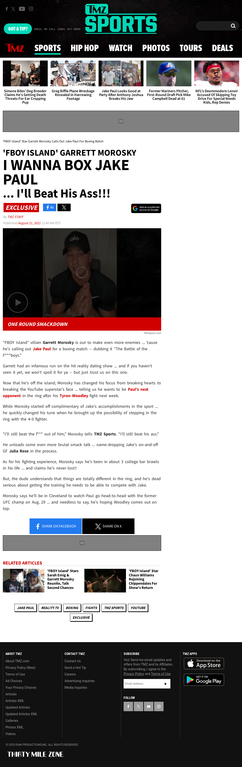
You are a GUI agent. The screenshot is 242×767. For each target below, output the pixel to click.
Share (55, 526)
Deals (222, 48)
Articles (11, 694)
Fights (91, 607)
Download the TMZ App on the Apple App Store (204, 664)
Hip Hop (85, 48)
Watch (120, 48)
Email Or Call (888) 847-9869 (57, 29)
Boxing (72, 607)
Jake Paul (25, 607)
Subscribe (165, 683)
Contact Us (73, 661)
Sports (48, 48)
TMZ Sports (113, 607)
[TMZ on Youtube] (22, 9)
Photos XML (14, 727)
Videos (10, 734)
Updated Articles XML (21, 714)
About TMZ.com (17, 661)
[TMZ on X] (14, 9)
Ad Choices (13, 681)
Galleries (11, 721)
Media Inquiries (76, 687)
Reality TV (50, 607)
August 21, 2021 (29, 223)
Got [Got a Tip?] (17, 29)
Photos (156, 48)
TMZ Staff (15, 217)
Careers (70, 674)
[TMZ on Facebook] (7, 9)
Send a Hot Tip (75, 668)
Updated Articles (17, 707)
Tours (191, 48)
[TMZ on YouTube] (148, 706)
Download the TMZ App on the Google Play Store (204, 680)
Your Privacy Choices (20, 687)
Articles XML (14, 701)
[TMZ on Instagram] (31, 9)
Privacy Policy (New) (20, 668)
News (14, 48)
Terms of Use (15, 674)
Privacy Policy (134, 674)
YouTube (137, 607)
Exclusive (81, 617)
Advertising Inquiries (80, 681)
